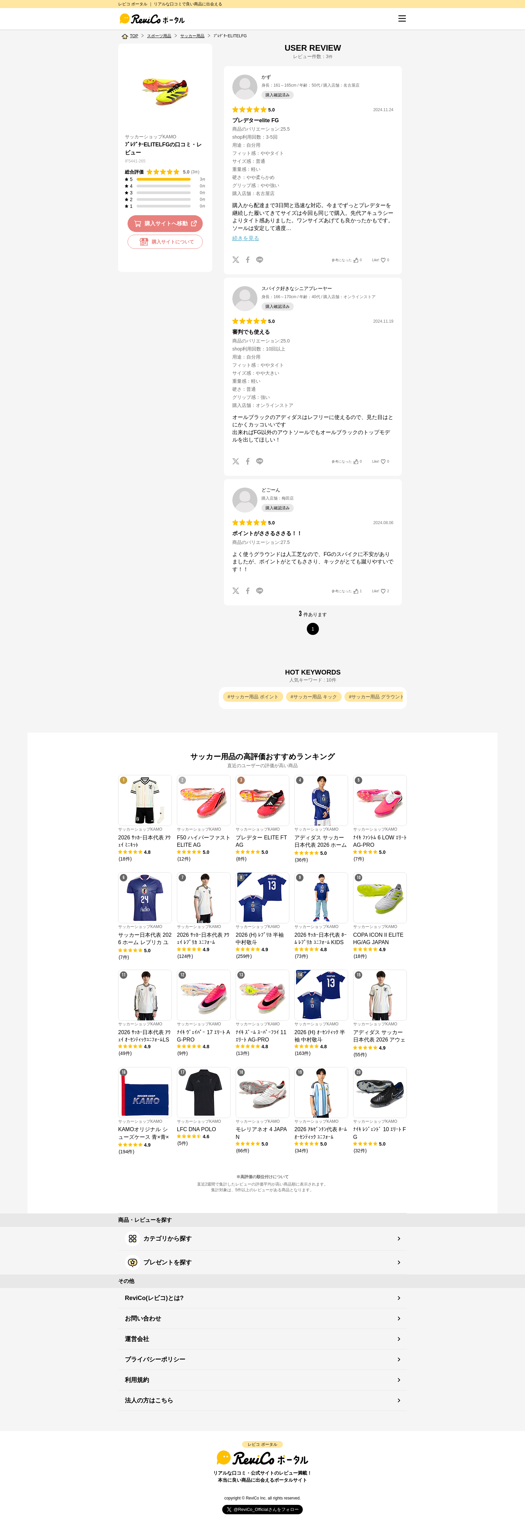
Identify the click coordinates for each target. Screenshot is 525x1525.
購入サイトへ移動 (166, 223)
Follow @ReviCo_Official (263, 1510)
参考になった (347, 260)
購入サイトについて (165, 242)
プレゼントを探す (158, 1262)
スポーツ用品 (159, 36)
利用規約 (137, 1380)
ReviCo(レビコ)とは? (154, 1298)
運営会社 (137, 1339)
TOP (134, 36)
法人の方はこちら (149, 1400)
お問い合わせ (143, 1318)
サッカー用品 (192, 36)
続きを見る (245, 238)
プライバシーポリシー (155, 1359)
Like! (380, 260)
